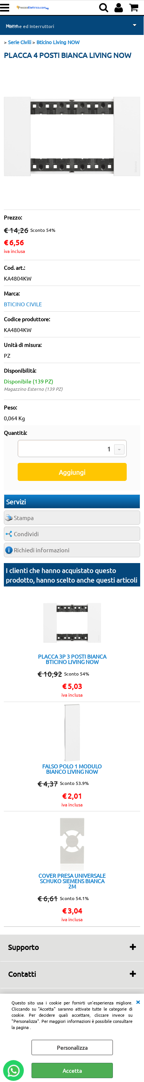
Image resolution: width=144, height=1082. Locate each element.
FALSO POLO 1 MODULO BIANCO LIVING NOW (72, 768)
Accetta (72, 1070)
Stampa (24, 517)
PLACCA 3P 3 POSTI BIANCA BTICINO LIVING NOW (72, 659)
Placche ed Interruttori (30, 26)
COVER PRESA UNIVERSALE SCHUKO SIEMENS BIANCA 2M (72, 881)
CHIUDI (138, 1001)
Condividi (26, 533)
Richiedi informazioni (42, 549)
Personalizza (72, 1047)
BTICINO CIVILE (23, 304)
